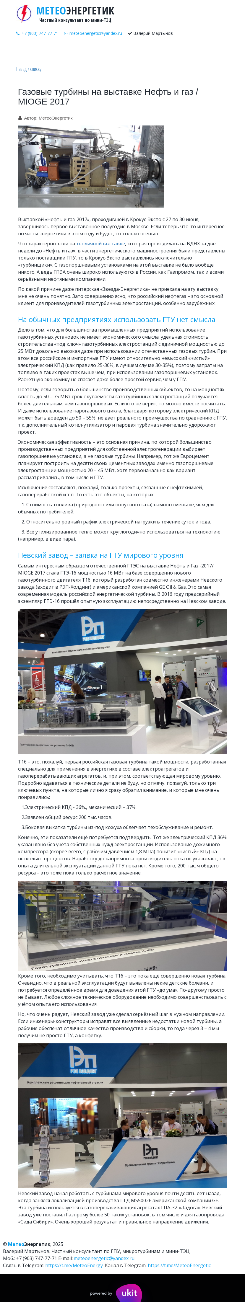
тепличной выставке (100, 243)
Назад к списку (28, 68)
